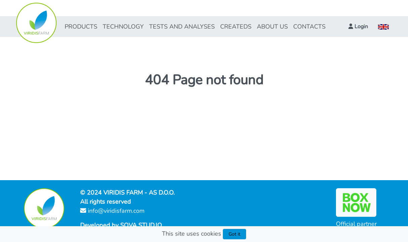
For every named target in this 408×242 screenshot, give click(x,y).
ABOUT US (272, 27)
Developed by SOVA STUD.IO (121, 225)
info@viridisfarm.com (112, 211)
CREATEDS (235, 27)
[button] (358, 26)
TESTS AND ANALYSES (182, 27)
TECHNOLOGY (123, 27)
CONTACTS (309, 27)
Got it (234, 234)
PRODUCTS (81, 27)
